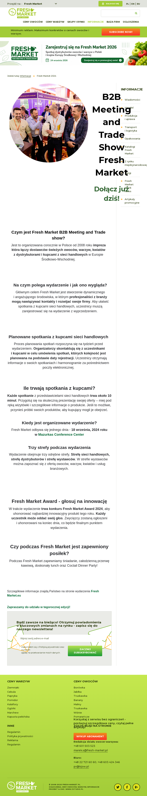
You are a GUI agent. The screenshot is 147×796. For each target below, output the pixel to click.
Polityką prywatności (49, 647)
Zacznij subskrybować (85, 651)
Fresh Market (33, 3)
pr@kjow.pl (81, 766)
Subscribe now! (120, 31)
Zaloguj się (112, 4)
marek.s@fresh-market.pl (91, 750)
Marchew (13, 712)
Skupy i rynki (76, 21)
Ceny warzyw (55, 21)
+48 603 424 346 (109, 762)
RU (138, 4)
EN (132, 4)
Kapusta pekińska (18, 716)
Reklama (12, 740)
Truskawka (80, 695)
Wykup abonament (90, 736)
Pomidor (12, 700)
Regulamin (13, 731)
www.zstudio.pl (74, 789)
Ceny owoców (33, 21)
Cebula (11, 691)
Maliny (77, 704)
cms (62, 789)
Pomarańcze (81, 716)
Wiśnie (78, 712)
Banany (78, 700)
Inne (10, 725)
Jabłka (78, 691)
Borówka (79, 687)
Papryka (12, 695)
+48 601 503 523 (84, 746)
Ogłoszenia (131, 21)
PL (127, 4)
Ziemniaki (13, 687)
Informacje (96, 21)
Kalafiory (12, 704)
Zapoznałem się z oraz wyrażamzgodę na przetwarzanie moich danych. (42, 650)
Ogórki (11, 708)
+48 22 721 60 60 (85, 762)
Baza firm (113, 21)
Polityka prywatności (20, 736)
